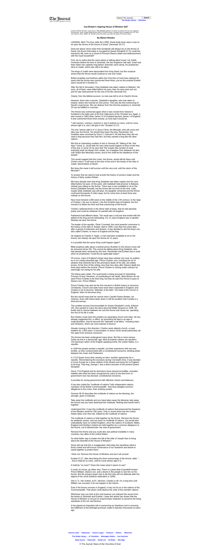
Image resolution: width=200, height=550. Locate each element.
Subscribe (91, 540)
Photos (118, 533)
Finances (109, 533)
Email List (102, 540)
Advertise (142, 20)
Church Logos (98, 533)
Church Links (73, 533)
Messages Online (108, 536)
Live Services (122, 536)
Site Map (121, 540)
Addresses (85, 533)
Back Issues (80, 540)
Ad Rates (111, 540)
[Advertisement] (100, 8)
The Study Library (129, 20)
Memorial (128, 533)
